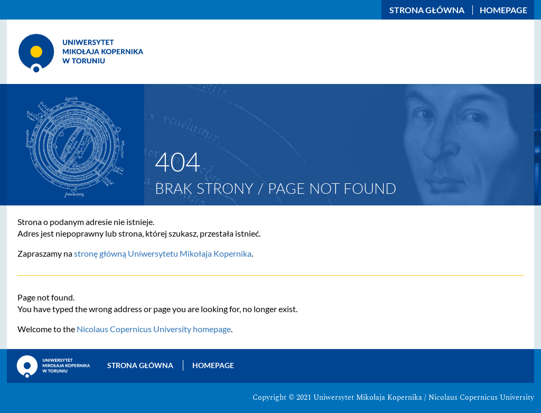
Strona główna (426, 10)
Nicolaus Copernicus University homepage (154, 329)
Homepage (503, 10)
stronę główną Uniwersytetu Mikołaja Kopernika (162, 253)
